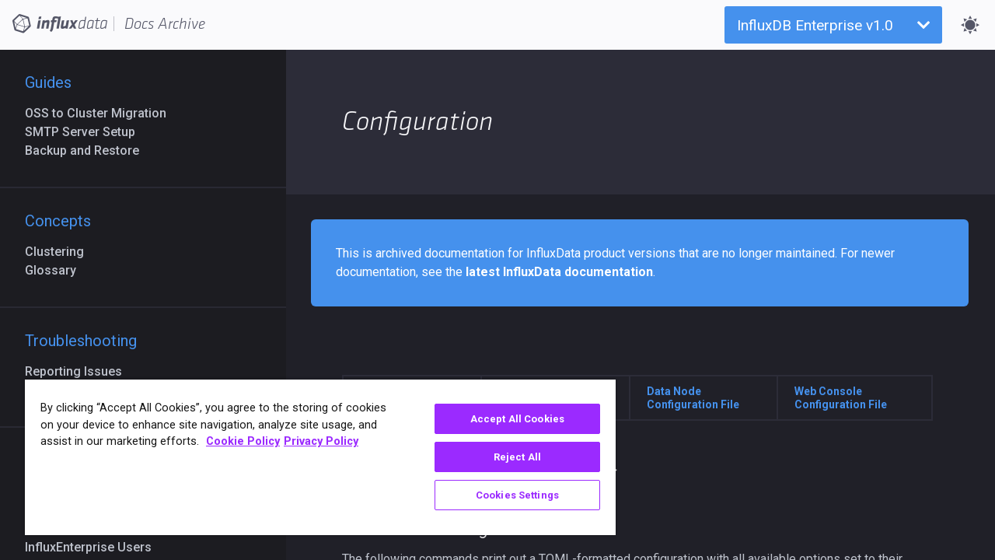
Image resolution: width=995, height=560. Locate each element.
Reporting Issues (79, 371)
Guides (48, 82)
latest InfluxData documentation (559, 271)
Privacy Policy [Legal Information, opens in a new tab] (321, 441)
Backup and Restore (88, 150)
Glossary (56, 270)
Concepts (58, 221)
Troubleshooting (81, 340)
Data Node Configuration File (693, 398)
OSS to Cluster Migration (101, 113)
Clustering (60, 251)
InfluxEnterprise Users (94, 547)
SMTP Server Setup (86, 131)
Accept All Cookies (506, 419)
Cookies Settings (505, 495)
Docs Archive (164, 24)
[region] (313, 457)
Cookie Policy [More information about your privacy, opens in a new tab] (243, 441)
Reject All (505, 457)
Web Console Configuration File (840, 398)
